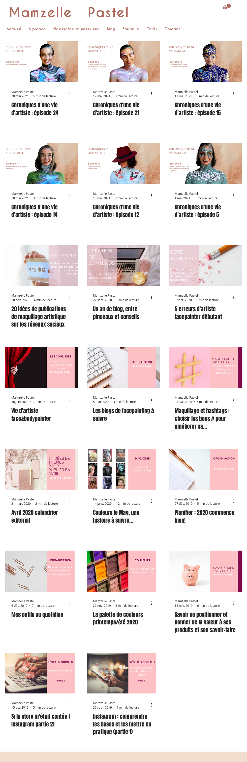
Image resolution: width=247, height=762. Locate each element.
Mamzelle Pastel (69, 13)
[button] (227, 6)
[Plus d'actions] (72, 94)
